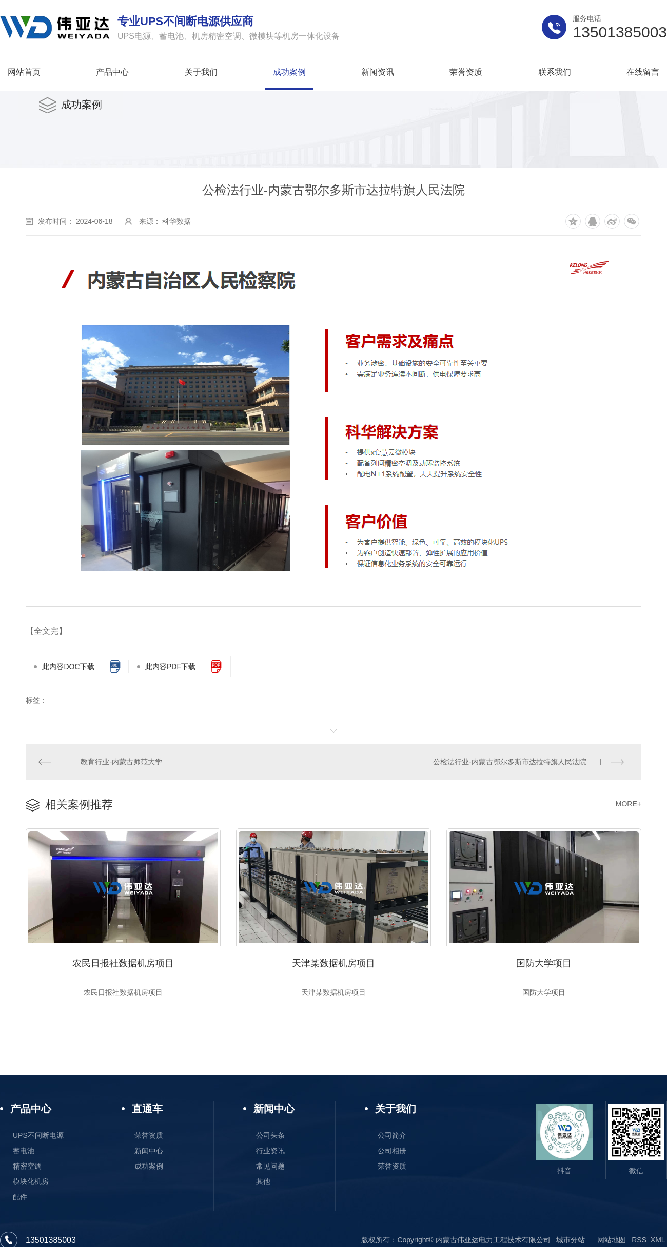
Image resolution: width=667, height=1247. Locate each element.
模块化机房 (31, 1182)
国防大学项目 (544, 964)
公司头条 (270, 1136)
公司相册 (392, 1151)
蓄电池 (23, 1151)
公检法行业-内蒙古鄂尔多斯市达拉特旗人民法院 (509, 762)
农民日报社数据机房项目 (123, 964)
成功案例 (148, 1166)
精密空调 (27, 1166)
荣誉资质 (148, 1136)
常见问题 (270, 1166)
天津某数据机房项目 (333, 964)
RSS (639, 1240)
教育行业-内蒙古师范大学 (122, 762)
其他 (263, 1182)
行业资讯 (270, 1151)
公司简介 (392, 1136)
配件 (20, 1197)
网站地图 (611, 1240)
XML (658, 1240)
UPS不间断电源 (38, 1136)
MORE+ (628, 804)
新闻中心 (148, 1151)
